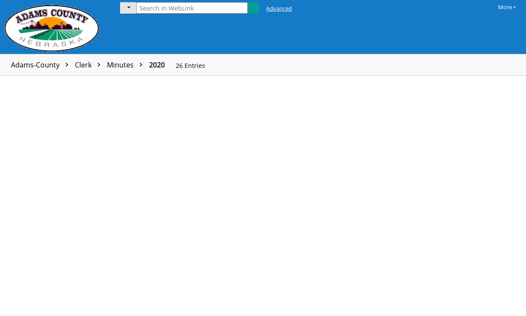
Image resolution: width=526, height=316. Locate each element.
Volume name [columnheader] (209, 83)
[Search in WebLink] (192, 8)
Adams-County (42, 65)
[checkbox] (8, 83)
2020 (157, 65)
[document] (474, 196)
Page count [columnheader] (151, 83)
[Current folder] (128, 8)
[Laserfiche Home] (53, 27)
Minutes (127, 65)
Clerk (90, 65)
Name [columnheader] (72, 83)
